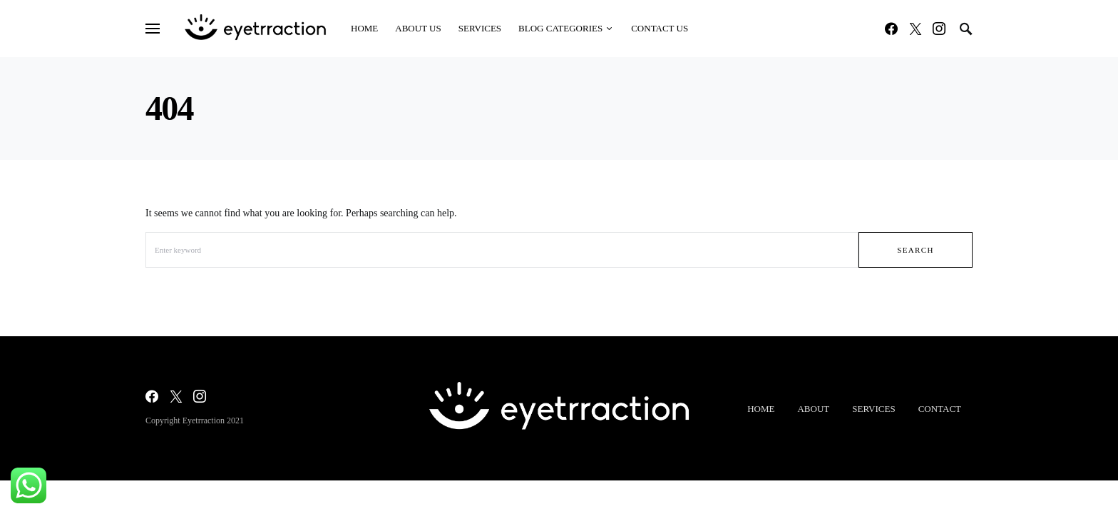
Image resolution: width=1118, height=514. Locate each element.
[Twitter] (915, 28)
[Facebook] (891, 28)
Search (915, 250)
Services (873, 408)
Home (760, 408)
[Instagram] (939, 28)
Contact (939, 408)
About (813, 408)
